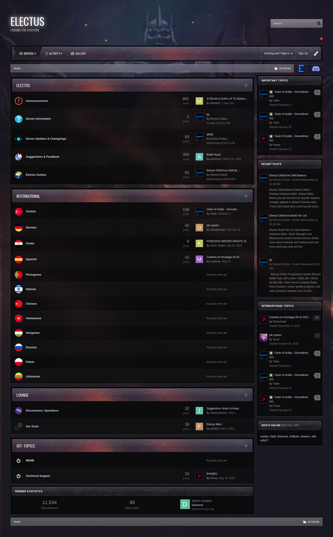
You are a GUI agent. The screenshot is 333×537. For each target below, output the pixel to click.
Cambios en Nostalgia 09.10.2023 (288, 317)
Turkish (31, 211)
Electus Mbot (214, 424)
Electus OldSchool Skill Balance (287, 175)
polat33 (214, 428)
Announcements (37, 100)
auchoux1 (215, 158)
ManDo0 (215, 103)
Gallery (80, 53)
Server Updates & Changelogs (46, 138)
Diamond (197, 505)
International (28, 196)
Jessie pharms (218, 412)
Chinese (31, 303)
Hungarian (33, 332)
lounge (22, 395)
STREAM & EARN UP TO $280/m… (227, 98)
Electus (23, 85)
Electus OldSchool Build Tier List (288, 215)
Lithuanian (33, 376)
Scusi (276, 339)
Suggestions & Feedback (42, 156)
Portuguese (33, 274)
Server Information (38, 118)
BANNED (212, 473)
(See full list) (290, 425)
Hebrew (31, 289)
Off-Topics (25, 446)
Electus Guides (36, 174)
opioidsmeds (217, 229)
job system (213, 225)
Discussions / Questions (42, 410)
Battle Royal (214, 154)
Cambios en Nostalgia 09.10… (224, 257)
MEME (30, 460)
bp (208, 114)
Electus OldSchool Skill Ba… (223, 170)
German (31, 227)
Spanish (31, 259)
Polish (30, 362)
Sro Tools (32, 426)
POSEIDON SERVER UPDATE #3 (226, 241)
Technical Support (38, 476)
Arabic (30, 243)
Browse (29, 53)
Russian (31, 347)
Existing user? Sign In (278, 53)
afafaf (210, 134)
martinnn (215, 261)
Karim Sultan (217, 245)
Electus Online (218, 118)
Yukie (213, 213)
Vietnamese (33, 318)
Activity (55, 53)
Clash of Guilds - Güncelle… (223, 209)
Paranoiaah (279, 321)
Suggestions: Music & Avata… (224, 408)
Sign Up (303, 53)
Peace (214, 478)
